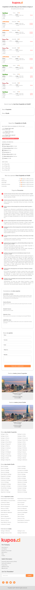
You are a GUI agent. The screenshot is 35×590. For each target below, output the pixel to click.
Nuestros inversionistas (6, 550)
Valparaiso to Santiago (22, 482)
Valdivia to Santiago (22, 476)
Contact (3, 555)
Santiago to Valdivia (22, 444)
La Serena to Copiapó (5, 524)
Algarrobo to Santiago (5, 492)
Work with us (4, 552)
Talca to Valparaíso (5, 516)
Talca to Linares (21, 504)
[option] (17, 388)
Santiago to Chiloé (22, 442)
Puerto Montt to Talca (5, 510)
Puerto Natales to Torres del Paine (8, 500)
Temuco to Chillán (5, 508)
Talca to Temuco (21, 516)
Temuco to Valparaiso (22, 508)
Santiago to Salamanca (22, 459)
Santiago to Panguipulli (6, 444)
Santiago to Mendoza (5, 530)
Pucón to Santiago (5, 468)
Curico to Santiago (5, 482)
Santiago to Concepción (23, 438)
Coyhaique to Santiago (6, 480)
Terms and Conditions (6, 563)
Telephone (6, 349)
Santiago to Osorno (5, 440)
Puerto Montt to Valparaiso (6, 512)
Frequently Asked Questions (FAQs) (9, 561)
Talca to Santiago (4, 466)
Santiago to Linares (22, 434)
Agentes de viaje (5, 566)
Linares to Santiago (22, 466)
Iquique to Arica (4, 514)
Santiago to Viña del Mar (6, 455)
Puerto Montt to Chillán (22, 510)
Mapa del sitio (5, 568)
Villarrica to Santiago (5, 478)
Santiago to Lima (21, 530)
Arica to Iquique (21, 502)
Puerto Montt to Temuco (6, 522)
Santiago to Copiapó (22, 455)
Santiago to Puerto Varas (23, 440)
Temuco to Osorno (5, 520)
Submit (29, 575)
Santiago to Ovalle (5, 457)
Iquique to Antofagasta (22, 512)
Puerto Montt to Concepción (24, 520)
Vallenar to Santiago (22, 490)
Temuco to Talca (21, 518)
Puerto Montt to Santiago (6, 474)
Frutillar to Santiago (22, 478)
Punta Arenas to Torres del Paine (24, 498)
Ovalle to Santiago (5, 490)
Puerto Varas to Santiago (23, 472)
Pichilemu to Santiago (22, 480)
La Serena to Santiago (22, 486)
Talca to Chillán (21, 514)
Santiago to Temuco (5, 438)
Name (5, 335)
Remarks (5, 354)
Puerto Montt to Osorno (23, 522)
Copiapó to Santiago (22, 488)
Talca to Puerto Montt (5, 504)
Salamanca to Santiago (22, 492)
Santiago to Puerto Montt (6, 442)
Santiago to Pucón (5, 436)
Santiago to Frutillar (22, 446)
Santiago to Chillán (22, 436)
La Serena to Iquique (22, 500)
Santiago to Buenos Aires (6, 532)
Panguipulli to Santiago (6, 476)
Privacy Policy (4, 564)
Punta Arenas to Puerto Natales (7, 498)
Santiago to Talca (4, 434)
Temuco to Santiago (5, 470)
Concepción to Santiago (23, 470)
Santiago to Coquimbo (6, 453)
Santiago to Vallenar (22, 457)
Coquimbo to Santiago (6, 486)
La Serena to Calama (5, 502)
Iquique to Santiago (22, 484)
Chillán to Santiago (22, 468)
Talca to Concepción (5, 506)
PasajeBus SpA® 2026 (13, 587)
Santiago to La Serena (22, 453)
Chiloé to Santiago (22, 474)
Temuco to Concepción (6, 518)
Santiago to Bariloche (22, 532)
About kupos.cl (5, 547)
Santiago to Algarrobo (5, 459)
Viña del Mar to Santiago (6, 488)
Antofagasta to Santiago (6, 484)
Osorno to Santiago (5, 472)
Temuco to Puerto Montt (23, 506)
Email (5, 344)
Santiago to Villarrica (5, 446)
